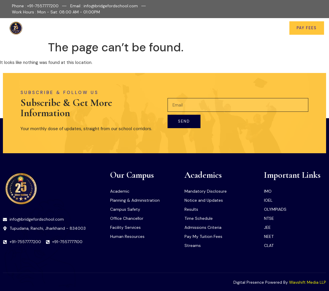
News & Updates (237, 28)
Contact (271, 28)
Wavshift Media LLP (307, 282)
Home (67, 28)
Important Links (191, 28)
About (90, 28)
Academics (149, 28)
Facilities (117, 28)
